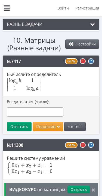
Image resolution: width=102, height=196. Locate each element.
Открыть (78, 189)
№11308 (15, 145)
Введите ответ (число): (28, 101)
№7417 (14, 61)
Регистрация (87, 8)
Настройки (82, 44)
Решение (48, 127)
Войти (63, 8)
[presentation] (24, 85)
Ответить (19, 126)
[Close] (93, 189)
